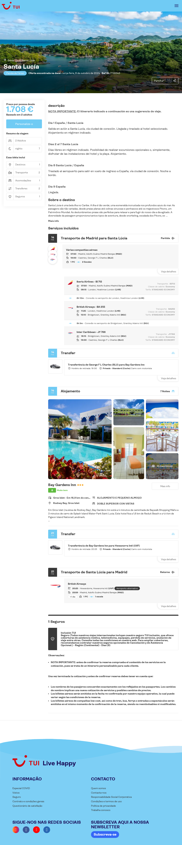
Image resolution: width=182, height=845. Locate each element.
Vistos (16, 792)
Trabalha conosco (100, 810)
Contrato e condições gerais (28, 801)
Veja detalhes (168, 271)
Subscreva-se (105, 834)
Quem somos (98, 788)
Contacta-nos (98, 792)
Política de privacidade (103, 805)
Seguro (16, 796)
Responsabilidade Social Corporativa (111, 796)
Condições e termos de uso (106, 801)
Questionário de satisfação (27, 805)
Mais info (53, 221)
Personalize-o (24, 124)
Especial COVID (21, 788)
